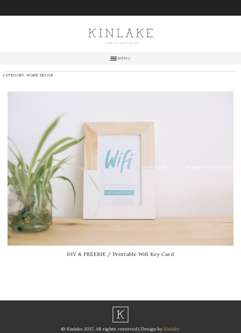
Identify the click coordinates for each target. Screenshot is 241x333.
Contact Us (155, 167)
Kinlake (172, 329)
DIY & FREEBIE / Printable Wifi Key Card (120, 254)
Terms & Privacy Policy (212, 167)
